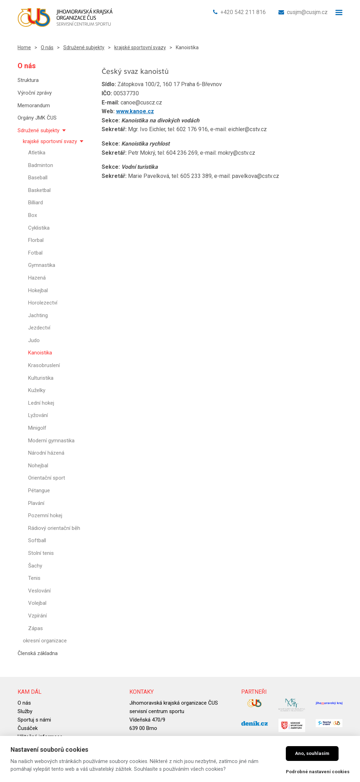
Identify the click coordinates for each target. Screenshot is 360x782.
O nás (47, 47)
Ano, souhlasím (312, 753)
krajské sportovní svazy (140, 47)
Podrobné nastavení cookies (317, 771)
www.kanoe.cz (135, 111)
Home (24, 47)
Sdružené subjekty (83, 47)
